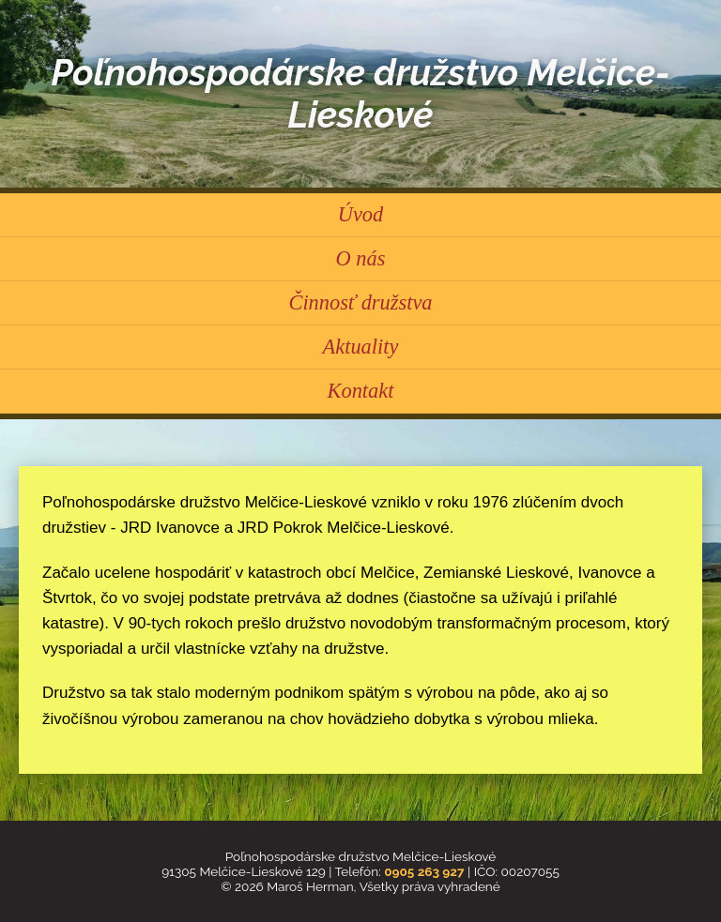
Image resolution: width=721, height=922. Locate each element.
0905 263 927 (424, 871)
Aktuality (361, 346)
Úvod (361, 214)
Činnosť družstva (360, 302)
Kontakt (361, 390)
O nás (361, 258)
